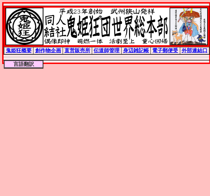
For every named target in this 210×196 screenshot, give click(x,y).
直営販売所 (77, 50)
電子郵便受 (165, 50)
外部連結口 (195, 50)
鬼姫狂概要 (19, 50)
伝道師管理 (106, 50)
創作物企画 (48, 50)
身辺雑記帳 (136, 50)
